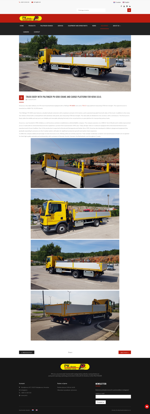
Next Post (124, 352)
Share (70, 352)
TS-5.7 (84, 105)
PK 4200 (72, 105)
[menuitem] (117, 2)
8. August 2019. (31, 99)
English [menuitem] (127, 2)
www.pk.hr (24, 395)
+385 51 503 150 (25, 2)
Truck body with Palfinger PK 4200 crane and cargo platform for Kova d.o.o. (63, 96)
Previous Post (26, 352)
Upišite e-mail (100, 393)
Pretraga (129, 10)
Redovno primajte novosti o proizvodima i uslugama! (112, 390)
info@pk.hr (37, 2)
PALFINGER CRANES (24, 410)
